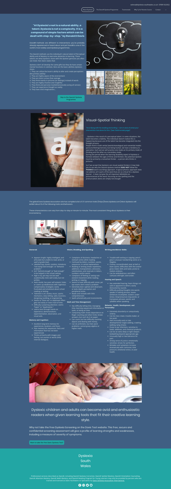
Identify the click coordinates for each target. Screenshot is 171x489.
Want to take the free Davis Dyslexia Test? (46, 442)
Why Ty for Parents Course (143, 10)
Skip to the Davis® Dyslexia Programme (71, 98)
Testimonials (126, 10)
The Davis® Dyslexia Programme (107, 10)
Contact (158, 10)
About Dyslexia (88, 10)
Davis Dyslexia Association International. (109, 480)
